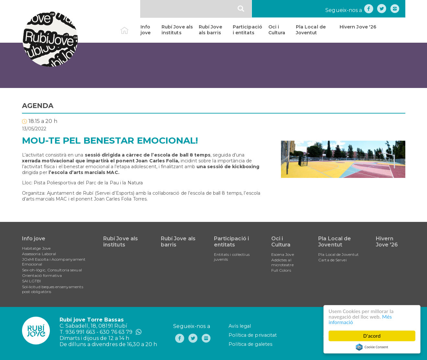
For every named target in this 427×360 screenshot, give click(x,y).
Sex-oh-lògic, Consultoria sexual (52, 269)
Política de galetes (250, 344)
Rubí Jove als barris (210, 30)
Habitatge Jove (36, 248)
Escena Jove (282, 254)
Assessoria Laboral (39, 253)
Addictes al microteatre (282, 262)
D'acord (372, 336)
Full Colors (281, 270)
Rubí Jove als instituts (177, 30)
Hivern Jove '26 (358, 27)
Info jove (145, 30)
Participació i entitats (247, 30)
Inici (129, 26)
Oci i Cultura (277, 30)
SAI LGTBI (31, 280)
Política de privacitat (253, 335)
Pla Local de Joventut (311, 30)
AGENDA (38, 106)
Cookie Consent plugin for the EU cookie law (372, 347)
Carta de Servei (332, 259)
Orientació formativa (42, 275)
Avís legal (240, 326)
